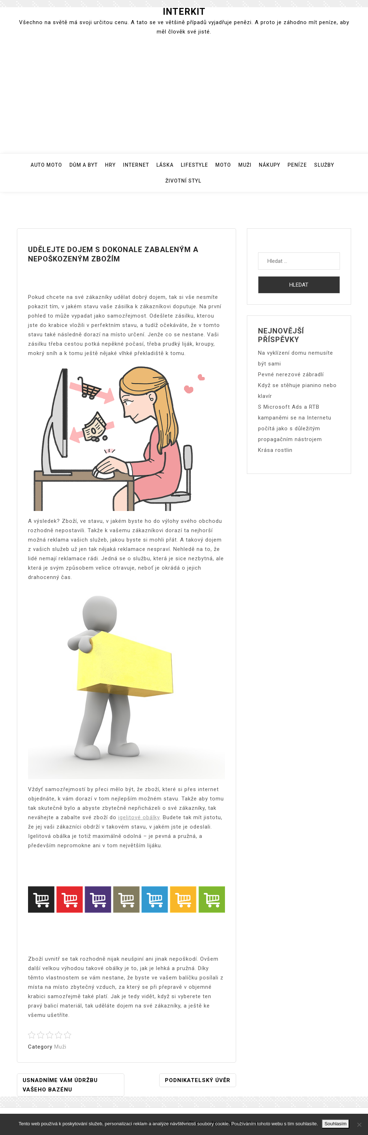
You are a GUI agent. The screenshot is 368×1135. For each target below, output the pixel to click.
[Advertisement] (184, 95)
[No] (359, 1124)
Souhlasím (335, 1123)
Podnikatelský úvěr (197, 1080)
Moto (223, 165)
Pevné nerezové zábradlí (291, 374)
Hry (110, 165)
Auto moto (46, 165)
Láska (165, 165)
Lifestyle (194, 165)
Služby (324, 165)
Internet (136, 165)
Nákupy (269, 165)
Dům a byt (83, 165)
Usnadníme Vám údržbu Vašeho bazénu (60, 1085)
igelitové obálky (139, 817)
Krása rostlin (275, 450)
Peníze (297, 165)
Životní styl (183, 181)
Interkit (184, 11)
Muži (245, 165)
